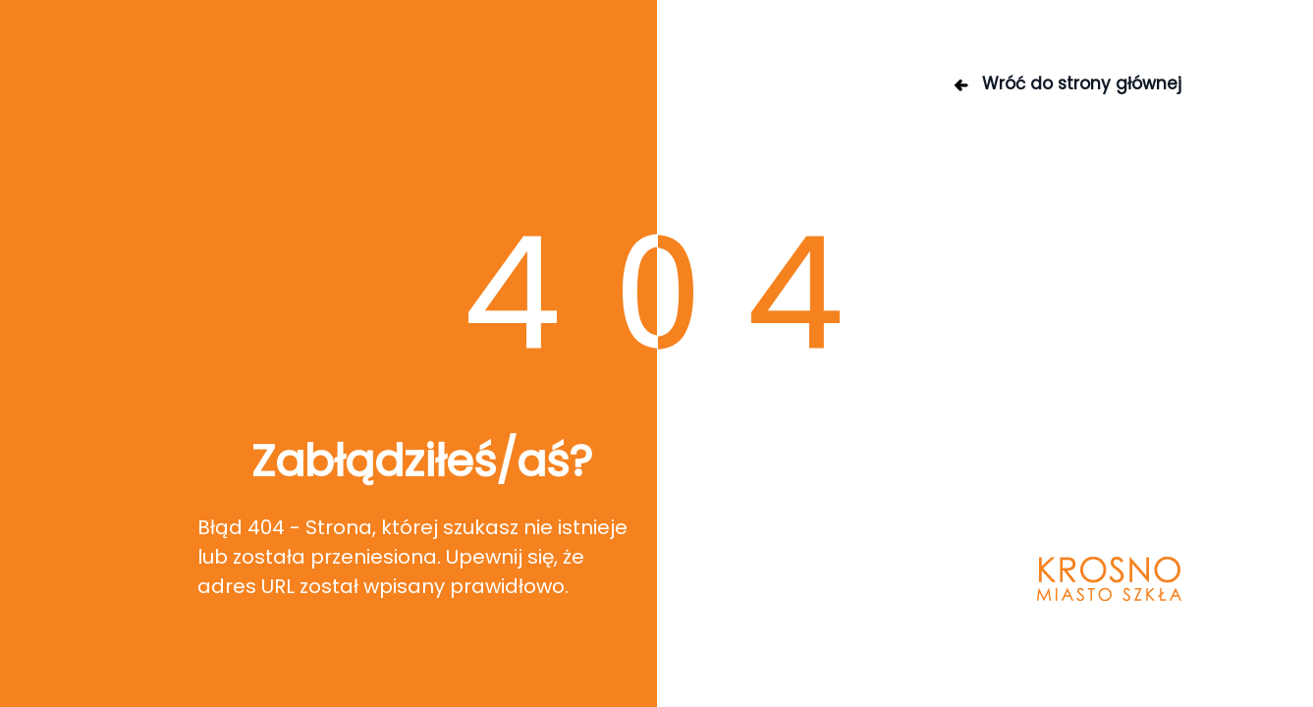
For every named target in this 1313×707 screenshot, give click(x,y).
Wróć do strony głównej (1066, 83)
